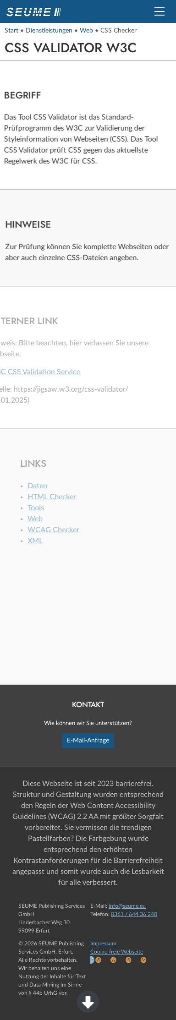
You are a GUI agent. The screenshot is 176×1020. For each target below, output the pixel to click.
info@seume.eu (127, 906)
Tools (41, 508)
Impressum (103, 943)
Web (86, 30)
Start (11, 30)
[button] (159, 11)
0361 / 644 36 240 (134, 914)
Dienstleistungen (49, 30)
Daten (42, 486)
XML (40, 541)
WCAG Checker (58, 530)
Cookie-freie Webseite (116, 952)
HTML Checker (57, 497)
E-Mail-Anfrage (88, 740)
